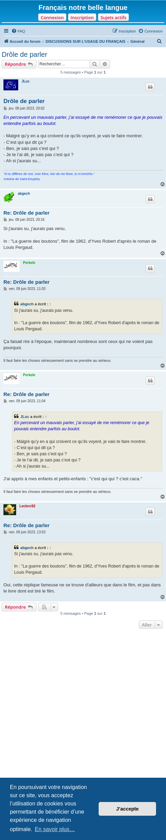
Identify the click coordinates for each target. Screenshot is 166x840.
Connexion (52, 17)
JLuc (26, 81)
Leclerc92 (27, 506)
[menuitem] (18, 31)
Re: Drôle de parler (26, 213)
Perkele (29, 263)
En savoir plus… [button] (55, 829)
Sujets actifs (113, 17)
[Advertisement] (83, 716)
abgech (24, 193)
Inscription (81, 17)
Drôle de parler (24, 54)
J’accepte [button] (127, 809)
